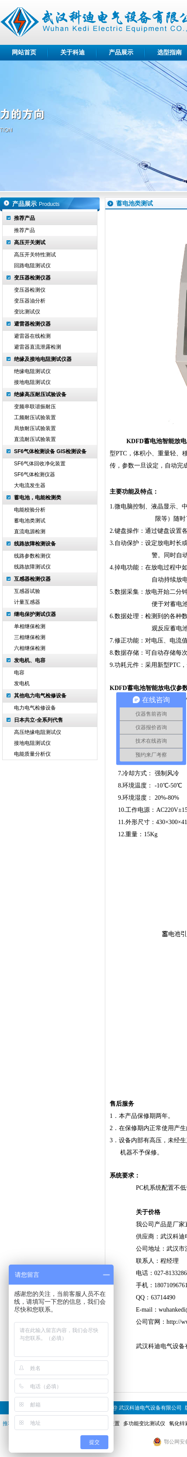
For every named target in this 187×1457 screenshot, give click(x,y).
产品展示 (121, 52)
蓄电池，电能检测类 (37, 498)
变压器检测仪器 (32, 278)
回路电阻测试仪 (32, 265)
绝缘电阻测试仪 (32, 371)
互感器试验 (27, 591)
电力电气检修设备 (35, 708)
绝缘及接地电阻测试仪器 (43, 359)
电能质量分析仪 (32, 754)
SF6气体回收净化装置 (40, 464)
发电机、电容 (29, 660)
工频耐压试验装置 (35, 417)
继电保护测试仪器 (35, 614)
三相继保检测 (29, 637)
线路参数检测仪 (32, 556)
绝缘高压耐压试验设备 (40, 394)
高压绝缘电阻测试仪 (37, 732)
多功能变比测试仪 (144, 1423)
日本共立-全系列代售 (38, 720)
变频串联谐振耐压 (35, 407)
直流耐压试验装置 (35, 439)
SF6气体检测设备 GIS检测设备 (50, 451)
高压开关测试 (29, 242)
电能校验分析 (29, 510)
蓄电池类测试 (29, 521)
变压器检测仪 (29, 290)
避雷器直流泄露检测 (37, 347)
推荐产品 (24, 218)
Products (49, 204)
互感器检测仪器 (32, 579)
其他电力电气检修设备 (40, 696)
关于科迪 (72, 52)
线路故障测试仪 (32, 567)
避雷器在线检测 (32, 336)
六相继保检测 (29, 648)
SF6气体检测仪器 (34, 474)
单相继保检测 (29, 626)
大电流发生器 (29, 485)
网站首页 (24, 52)
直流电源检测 (29, 531)
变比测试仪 (27, 312)
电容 (19, 673)
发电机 (22, 683)
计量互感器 (27, 602)
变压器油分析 (29, 301)
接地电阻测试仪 (32, 382)
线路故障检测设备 (35, 544)
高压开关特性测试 (35, 255)
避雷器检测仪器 (32, 324)
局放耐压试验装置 (35, 428)
